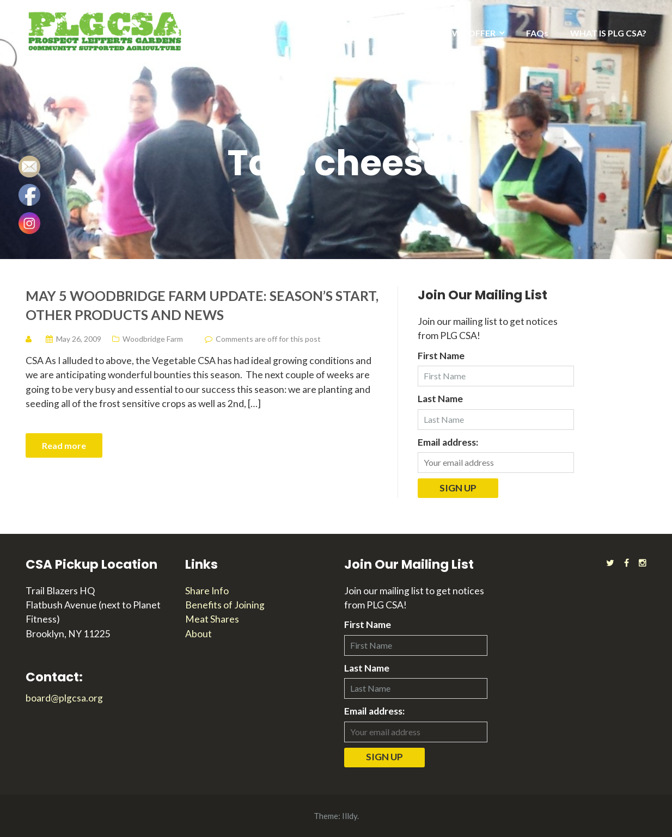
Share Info (207, 590)
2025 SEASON (373, 33)
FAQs (537, 33)
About (198, 633)
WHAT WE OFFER (459, 33)
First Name (441, 355)
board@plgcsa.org (64, 698)
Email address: (448, 442)
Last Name (440, 398)
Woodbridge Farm (153, 338)
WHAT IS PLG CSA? (608, 33)
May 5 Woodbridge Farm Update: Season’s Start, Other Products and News (202, 305)
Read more (64, 445)
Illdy (349, 816)
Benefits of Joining (225, 605)
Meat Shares (212, 619)
